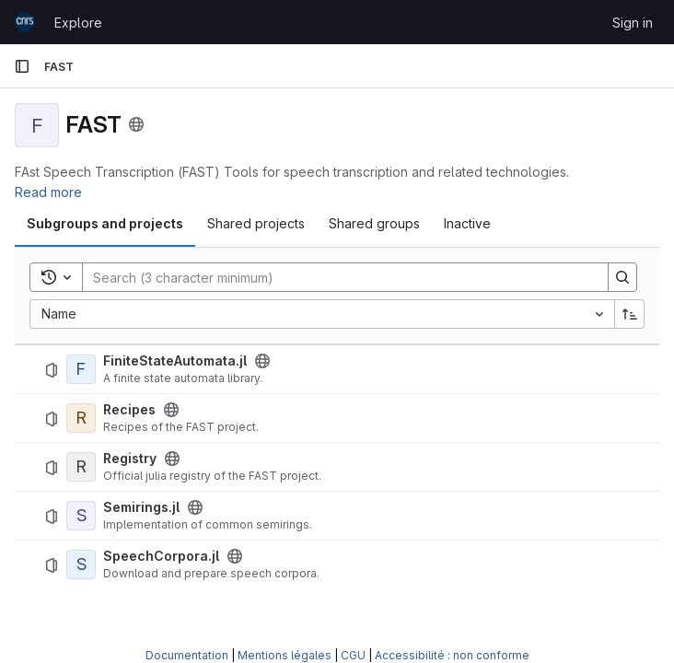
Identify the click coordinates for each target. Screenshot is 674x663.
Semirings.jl (141, 507)
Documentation (186, 655)
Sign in (632, 22)
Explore (78, 22)
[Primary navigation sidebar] (22, 66)
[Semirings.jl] (81, 515)
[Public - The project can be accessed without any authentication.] (262, 361)
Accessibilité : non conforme (452, 655)
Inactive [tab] (467, 223)
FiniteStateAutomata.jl (175, 361)
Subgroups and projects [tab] (105, 223)
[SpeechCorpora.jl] (81, 564)
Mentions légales (284, 655)
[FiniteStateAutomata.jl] (81, 369)
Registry (130, 458)
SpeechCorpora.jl (161, 556)
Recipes (129, 409)
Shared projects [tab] (256, 223)
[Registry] (81, 467)
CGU (353, 655)
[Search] (336, 277)
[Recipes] (81, 418)
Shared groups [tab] (374, 223)
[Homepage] (25, 22)
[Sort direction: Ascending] (630, 314)
